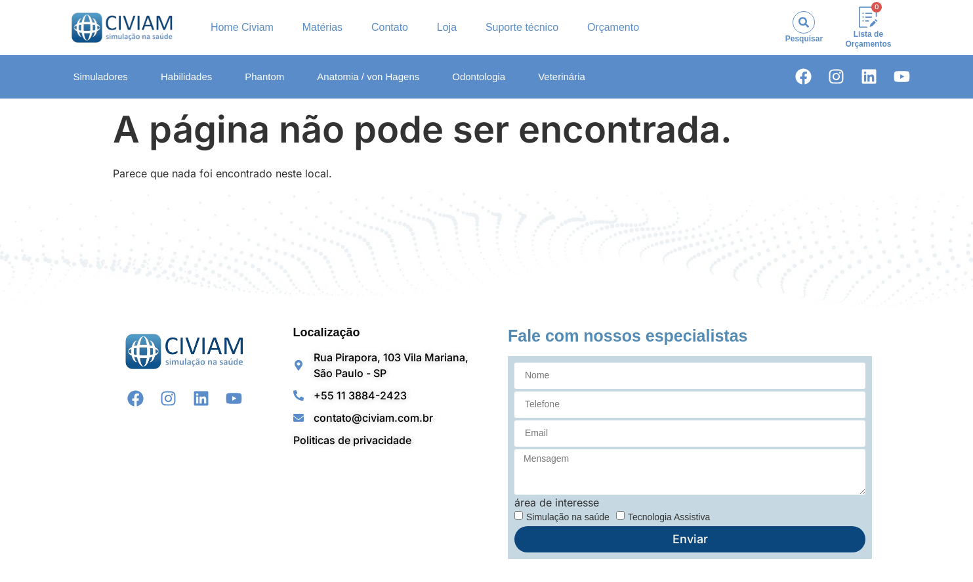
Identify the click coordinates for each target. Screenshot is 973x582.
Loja (447, 27)
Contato (389, 27)
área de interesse (556, 502)
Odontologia (478, 76)
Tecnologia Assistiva (669, 516)
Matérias (322, 27)
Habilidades (186, 76)
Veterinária (561, 76)
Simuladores (100, 76)
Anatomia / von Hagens (368, 76)
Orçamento (613, 27)
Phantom (264, 76)
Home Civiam (242, 27)
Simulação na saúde (568, 516)
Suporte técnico (522, 27)
